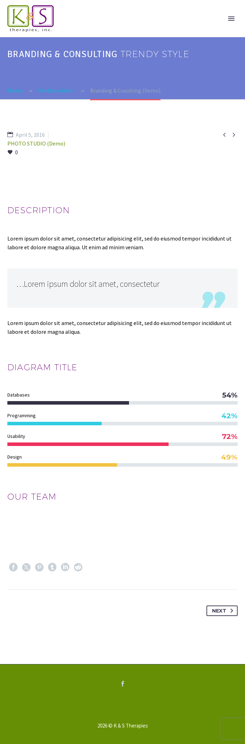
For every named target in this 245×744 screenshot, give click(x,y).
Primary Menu (231, 18)
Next (224, 610)
